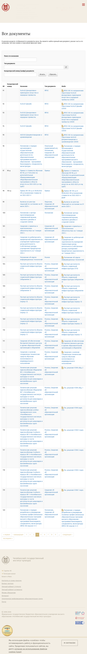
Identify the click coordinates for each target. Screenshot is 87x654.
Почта (4, 602)
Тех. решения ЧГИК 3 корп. (74, 450)
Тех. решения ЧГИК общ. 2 (73, 368)
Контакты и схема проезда (26, 8)
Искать (42, 74)
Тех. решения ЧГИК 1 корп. (73, 490)
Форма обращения (9, 593)
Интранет (5, 596)
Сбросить (52, 74)
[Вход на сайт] (68, 4)
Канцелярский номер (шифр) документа (19, 71)
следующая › (67, 535)
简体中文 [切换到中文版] (67, 10)
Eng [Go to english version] (60, 8)
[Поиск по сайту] (63, 4)
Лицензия (48, 202)
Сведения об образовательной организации (27, 5)
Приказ (47, 171)
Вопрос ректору (7, 584)
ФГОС (47, 91)
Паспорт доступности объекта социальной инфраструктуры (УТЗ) (31, 266)
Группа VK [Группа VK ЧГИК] (7, 571)
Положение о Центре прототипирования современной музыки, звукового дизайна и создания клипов (28, 217)
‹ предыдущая (18, 535)
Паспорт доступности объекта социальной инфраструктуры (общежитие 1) (31, 288)
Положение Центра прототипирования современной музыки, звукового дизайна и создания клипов (70, 217)
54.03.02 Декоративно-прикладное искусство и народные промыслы (29, 115)
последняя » (7, 538)
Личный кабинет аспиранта (26, 14)
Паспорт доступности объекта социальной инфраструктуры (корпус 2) (31, 321)
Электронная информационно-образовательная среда (27, 17)
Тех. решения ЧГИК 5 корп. (74, 430)
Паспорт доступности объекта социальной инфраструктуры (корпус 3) (31, 310)
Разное (47, 257)
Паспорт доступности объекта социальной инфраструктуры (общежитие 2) (31, 277)
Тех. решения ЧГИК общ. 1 (73, 388)
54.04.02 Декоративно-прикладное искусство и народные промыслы (29, 93)
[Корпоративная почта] (65, 4)
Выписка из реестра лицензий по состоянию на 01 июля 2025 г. (31, 204)
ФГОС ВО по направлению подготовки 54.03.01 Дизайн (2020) (72, 128)
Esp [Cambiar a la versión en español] (66, 8)
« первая (6, 535)
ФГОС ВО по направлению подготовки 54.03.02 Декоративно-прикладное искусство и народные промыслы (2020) (72, 117)
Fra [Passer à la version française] (73, 8)
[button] (61, 4)
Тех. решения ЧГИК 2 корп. (74, 470)
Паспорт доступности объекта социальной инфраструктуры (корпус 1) (31, 332)
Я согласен (69, 643)
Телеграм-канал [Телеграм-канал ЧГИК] (10, 574)
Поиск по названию (11, 56)
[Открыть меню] (83, 5)
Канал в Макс (7, 577)
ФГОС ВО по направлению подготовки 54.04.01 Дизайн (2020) (72, 106)
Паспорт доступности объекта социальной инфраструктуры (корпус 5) (31, 299)
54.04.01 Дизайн (26, 104)
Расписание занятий (23, 10)
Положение (49, 150)
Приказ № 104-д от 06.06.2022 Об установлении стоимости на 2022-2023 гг (31, 193)
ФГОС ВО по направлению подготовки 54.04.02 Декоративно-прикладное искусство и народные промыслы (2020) (72, 95)
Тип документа (9, 63)
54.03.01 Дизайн (26, 126)
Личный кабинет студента (25, 12)
